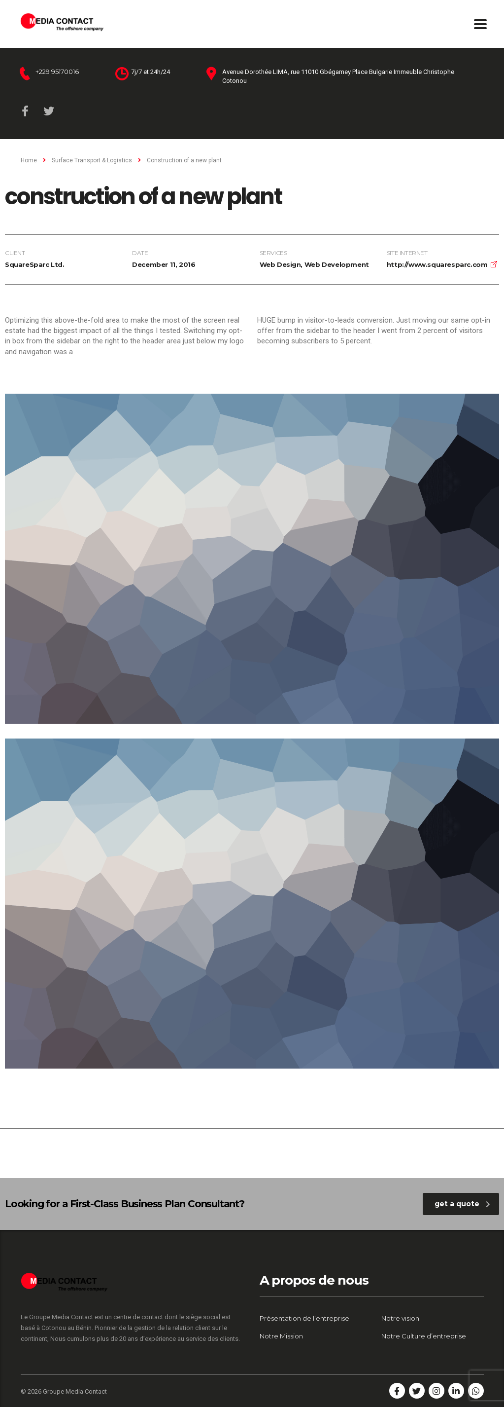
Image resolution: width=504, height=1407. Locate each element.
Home (29, 160)
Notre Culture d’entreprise (423, 1336)
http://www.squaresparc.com (437, 264)
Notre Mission (281, 1336)
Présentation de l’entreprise (304, 1318)
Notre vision (400, 1318)
